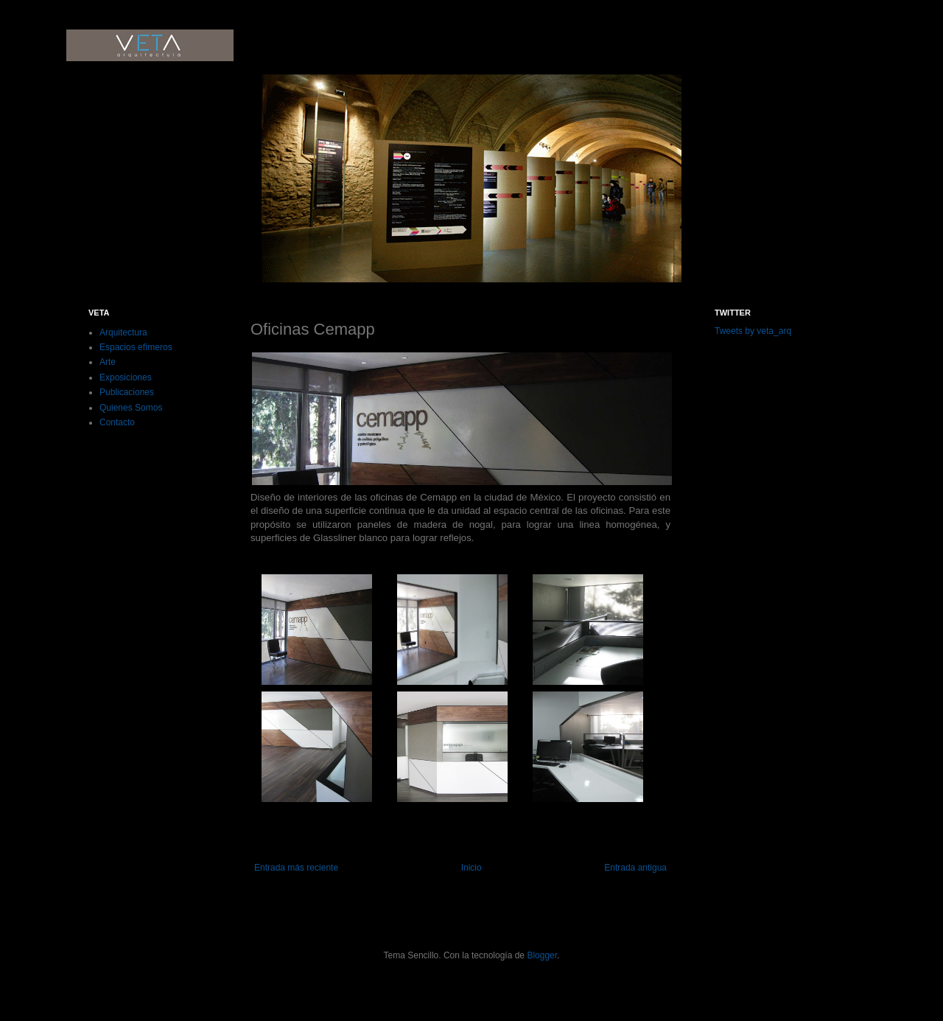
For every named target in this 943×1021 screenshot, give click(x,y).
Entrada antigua (635, 868)
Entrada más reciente (296, 868)
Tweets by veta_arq (753, 331)
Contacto (117, 422)
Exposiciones (125, 377)
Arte (107, 362)
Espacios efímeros (135, 347)
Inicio (471, 868)
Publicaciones (126, 392)
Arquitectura (123, 332)
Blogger (542, 955)
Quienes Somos (130, 408)
